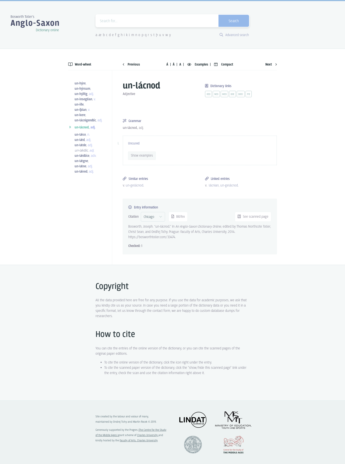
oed (208, 94)
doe (232, 94)
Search (234, 21)
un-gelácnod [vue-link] (134, 185)
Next (271, 64)
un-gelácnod (229, 185)
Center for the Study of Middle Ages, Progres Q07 (233, 444)
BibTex (178, 216)
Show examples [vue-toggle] (142, 155)
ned (216, 94)
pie (248, 94)
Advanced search (234, 35)
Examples (198, 64)
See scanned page (253, 216)
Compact (223, 64)
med (224, 94)
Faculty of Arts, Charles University (139, 440)
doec (240, 94)
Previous (131, 64)
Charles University (147, 435)
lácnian (214, 185)
